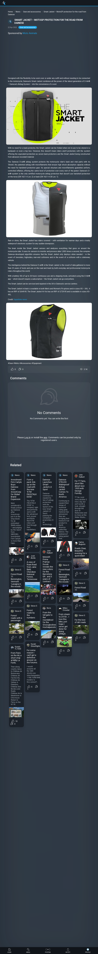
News (18, 12)
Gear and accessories (32, 12)
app (45, 437)
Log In (27, 437)
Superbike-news (20, 299)
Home (10, 12)
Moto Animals (30, 33)
